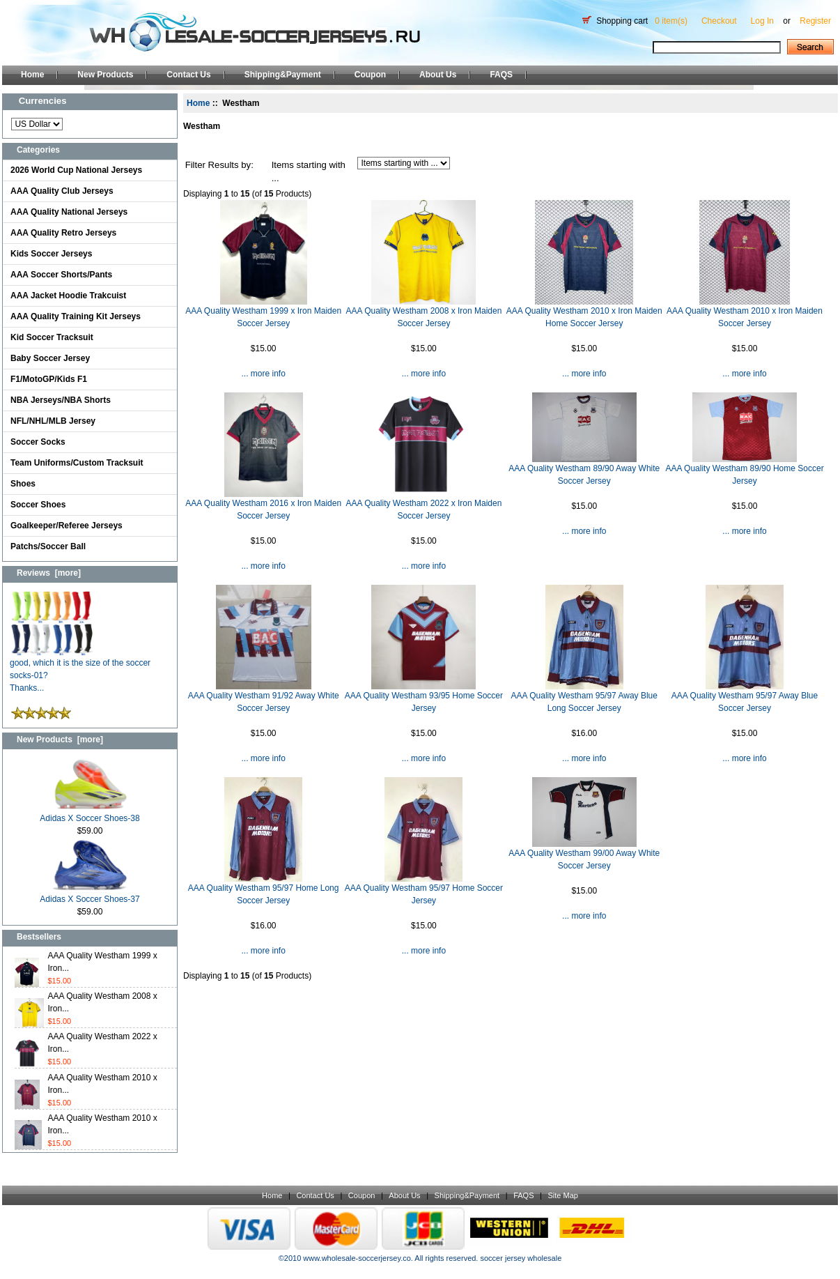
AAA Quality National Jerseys (68, 212)
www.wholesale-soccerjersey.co (356, 1258)
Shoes (23, 484)
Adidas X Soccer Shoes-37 (89, 894)
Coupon (370, 74)
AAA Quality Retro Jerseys (63, 233)
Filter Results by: (219, 165)
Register (815, 21)
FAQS (501, 74)
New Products (105, 74)
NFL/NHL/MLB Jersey (52, 421)
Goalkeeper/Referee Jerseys (66, 525)
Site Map (562, 1195)
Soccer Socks (37, 442)
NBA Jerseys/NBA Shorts (60, 400)
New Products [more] (60, 739)
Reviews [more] (49, 573)
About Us (437, 74)
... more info (263, 373)
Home (32, 74)
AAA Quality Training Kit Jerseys (75, 316)
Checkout (719, 21)
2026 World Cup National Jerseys (76, 170)
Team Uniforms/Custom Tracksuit (76, 463)
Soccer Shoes (37, 505)
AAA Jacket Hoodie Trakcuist (68, 295)
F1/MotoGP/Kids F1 (48, 379)
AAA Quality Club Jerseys (62, 191)
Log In (762, 21)
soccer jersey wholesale (520, 1258)
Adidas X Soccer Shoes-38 (89, 813)
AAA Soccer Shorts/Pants (61, 274)
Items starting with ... (308, 172)
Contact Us (188, 74)
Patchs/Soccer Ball (48, 546)
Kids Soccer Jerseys (51, 254)
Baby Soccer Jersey (50, 358)
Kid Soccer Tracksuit (51, 337)
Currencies (43, 100)
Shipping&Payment (282, 74)
